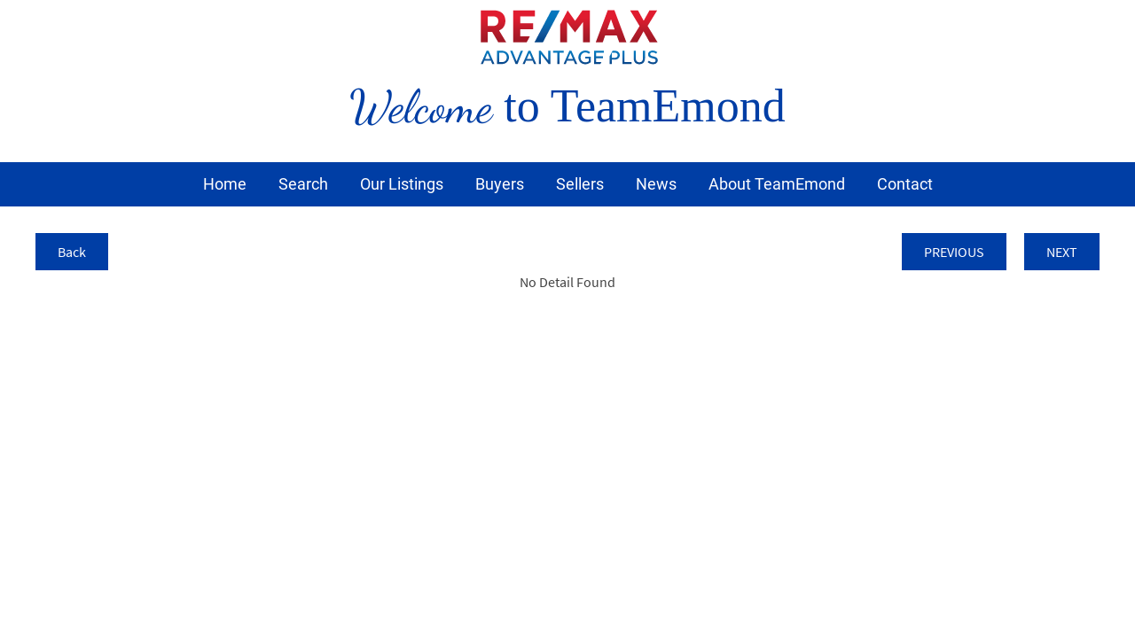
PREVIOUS (954, 252)
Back (72, 252)
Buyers (499, 184)
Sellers (580, 184)
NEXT (1061, 252)
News (656, 184)
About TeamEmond (776, 184)
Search (303, 184)
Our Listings (401, 184)
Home (225, 184)
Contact (905, 184)
